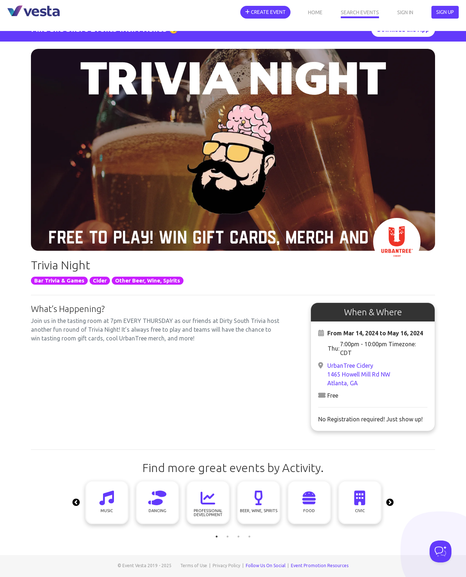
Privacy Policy (226, 565)
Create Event (265, 12)
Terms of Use (193, 565)
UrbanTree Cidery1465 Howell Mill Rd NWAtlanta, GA (358, 374)
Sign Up (445, 12)
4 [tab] (249, 536)
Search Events (360, 12)
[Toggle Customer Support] (440, 551)
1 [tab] (216, 536)
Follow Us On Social (265, 565)
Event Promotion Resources (319, 565)
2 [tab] (227, 536)
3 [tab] (238, 536)
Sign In (405, 12)
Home (315, 12)
